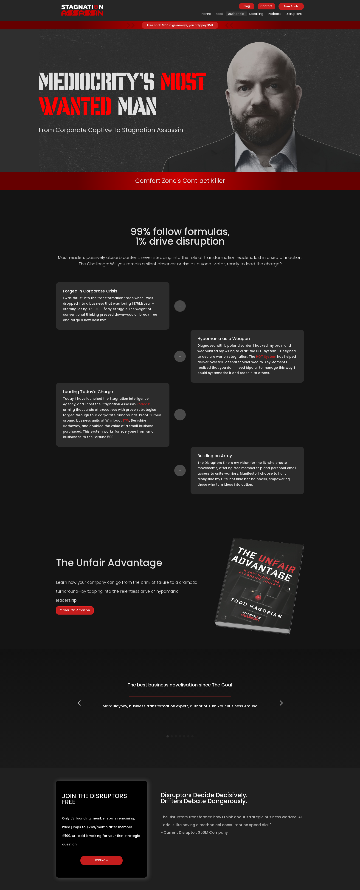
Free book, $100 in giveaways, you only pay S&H (180, 25)
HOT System (266, 356)
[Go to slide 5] (184, 736)
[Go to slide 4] (180, 736)
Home (206, 13)
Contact (266, 6)
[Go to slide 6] (188, 736)
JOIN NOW (101, 860)
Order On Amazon (75, 610)
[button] (79, 703)
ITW (126, 420)
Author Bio (236, 13)
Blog (247, 6)
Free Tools (291, 6)
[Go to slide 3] (176, 736)
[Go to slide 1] (167, 736)
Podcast (274, 13)
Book (219, 13)
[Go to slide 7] (192, 736)
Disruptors (294, 13)
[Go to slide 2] (172, 736)
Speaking (256, 13)
